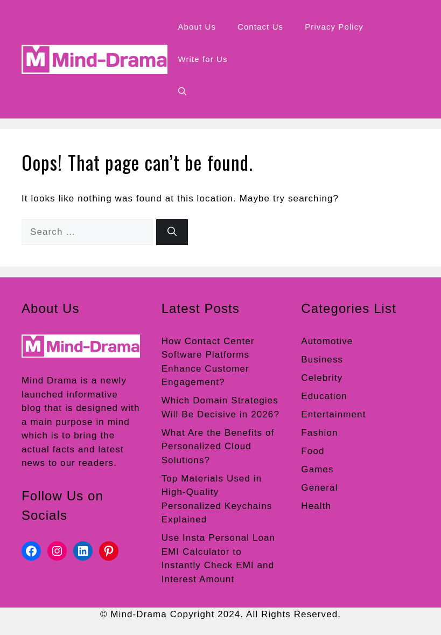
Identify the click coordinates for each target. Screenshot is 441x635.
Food (312, 451)
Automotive (327, 341)
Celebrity (321, 378)
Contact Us (260, 26)
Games (317, 469)
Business (322, 359)
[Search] (172, 232)
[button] (182, 91)
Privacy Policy (334, 26)
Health (316, 506)
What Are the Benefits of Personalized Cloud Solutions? (218, 446)
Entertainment (333, 414)
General (319, 488)
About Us (197, 26)
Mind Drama (50, 380)
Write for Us (203, 59)
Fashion (319, 433)
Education (324, 396)
